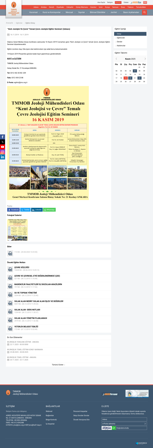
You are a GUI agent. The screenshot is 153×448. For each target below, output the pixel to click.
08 (139, 71)
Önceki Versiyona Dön (81, 420)
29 (139, 81)
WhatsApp (49, 210)
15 (139, 74)
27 (130, 81)
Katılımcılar (120, 46)
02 (144, 67)
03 (116, 71)
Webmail (49, 411)
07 (135, 71)
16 (144, 74)
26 (126, 81)
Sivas (123, 7)
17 (116, 78)
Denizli (51, 7)
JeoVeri (115, 12)
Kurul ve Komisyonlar (53, 12)
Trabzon (131, 7)
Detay (118, 34)
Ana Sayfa (101, 2)
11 (121, 74)
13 (130, 74)
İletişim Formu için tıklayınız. (16, 411)
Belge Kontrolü (51, 420)
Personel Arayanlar (80, 411)
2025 (130, 59)
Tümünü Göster (58, 365)
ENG (145, 2)
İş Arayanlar (50, 424)
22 (139, 78)
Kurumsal (35, 12)
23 (144, 78)
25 (121, 81)
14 (135, 74)
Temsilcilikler (141, 7)
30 (144, 81)
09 (144, 71)
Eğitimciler (120, 38)
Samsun (115, 7)
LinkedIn (36, 210)
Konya (107, 7)
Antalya (43, 7)
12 (126, 74)
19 (126, 78)
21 (135, 78)
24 (116, 81)
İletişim (110, 2)
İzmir (101, 7)
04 (121, 71)
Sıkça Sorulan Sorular (81, 415)
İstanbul (93, 7)
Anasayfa (9, 23)
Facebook (13, 210)
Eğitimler (19, 23)
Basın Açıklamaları (131, 12)
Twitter (25, 210)
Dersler (118, 42)
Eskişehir (70, 7)
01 (139, 67)
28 (135, 81)
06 (130, 71)
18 (121, 78)
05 (126, 71)
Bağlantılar (50, 415)
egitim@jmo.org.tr (20, 82)
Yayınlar (82, 12)
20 (130, 78)
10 (116, 74)
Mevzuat (71, 12)
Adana (36, 7)
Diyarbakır (60, 7)
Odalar (126, 2)
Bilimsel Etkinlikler (99, 12)
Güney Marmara (82, 7)
